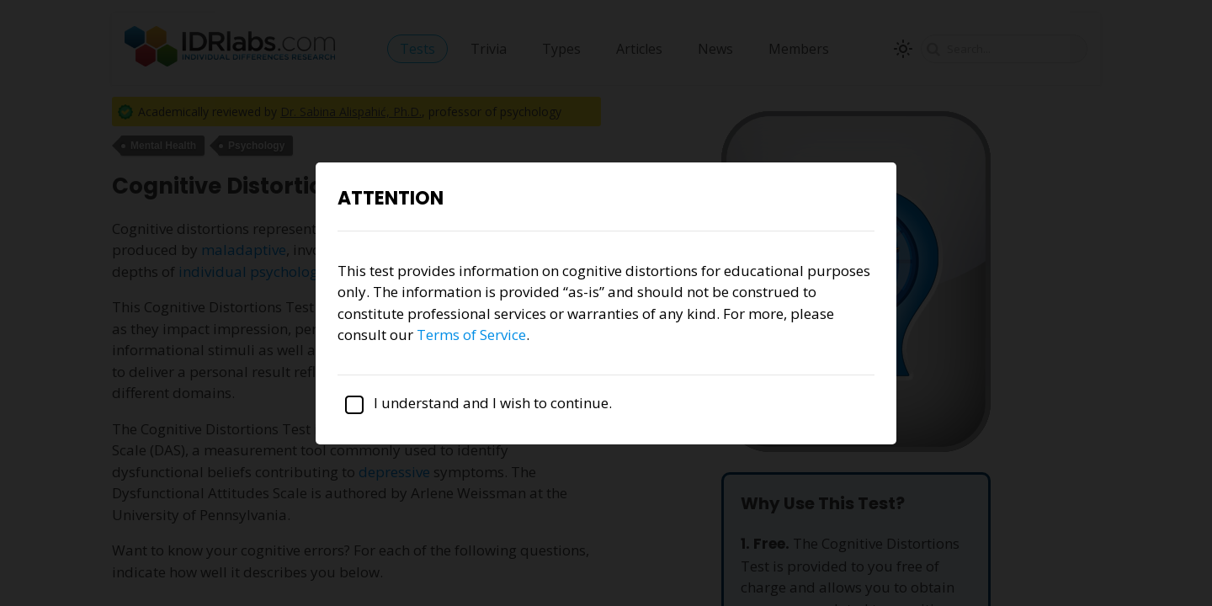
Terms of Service (471, 334)
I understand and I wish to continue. (475, 402)
